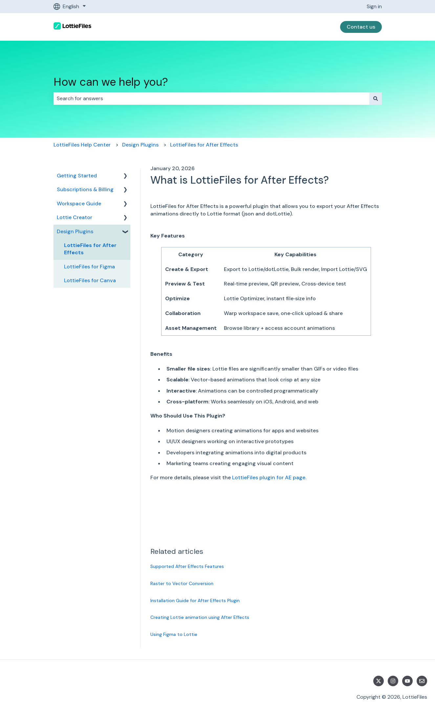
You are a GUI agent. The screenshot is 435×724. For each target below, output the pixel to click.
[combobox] (211, 98)
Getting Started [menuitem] (77, 175)
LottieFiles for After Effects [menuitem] (90, 249)
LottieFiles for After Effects (204, 144)
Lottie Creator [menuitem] (74, 217)
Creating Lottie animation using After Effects (199, 617)
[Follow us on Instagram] (393, 681)
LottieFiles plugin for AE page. (269, 477)
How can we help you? (111, 82)
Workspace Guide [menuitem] (79, 203)
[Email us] (422, 681)
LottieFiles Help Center (82, 144)
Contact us (361, 26)
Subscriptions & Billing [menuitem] (85, 189)
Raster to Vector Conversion (181, 583)
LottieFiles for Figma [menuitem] (89, 266)
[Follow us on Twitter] (378, 681)
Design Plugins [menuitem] (75, 231)
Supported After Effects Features (187, 566)
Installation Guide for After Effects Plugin (195, 600)
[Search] (375, 98)
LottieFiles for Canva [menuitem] (90, 280)
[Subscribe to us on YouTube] (407, 681)
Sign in (374, 6)
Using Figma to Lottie (173, 634)
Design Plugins (140, 144)
